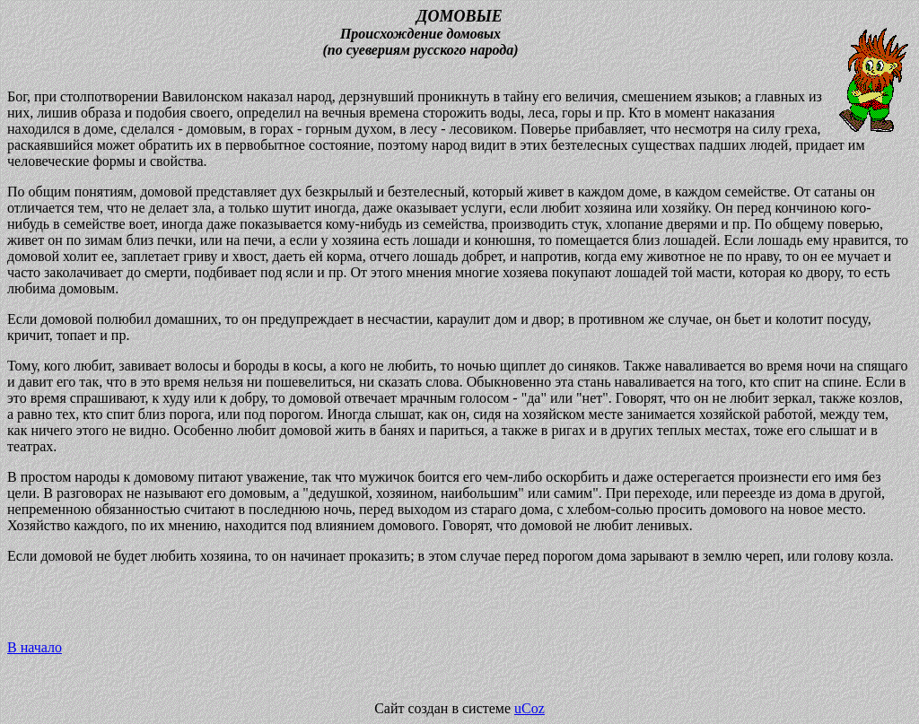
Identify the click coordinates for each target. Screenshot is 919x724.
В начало (34, 647)
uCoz (529, 708)
